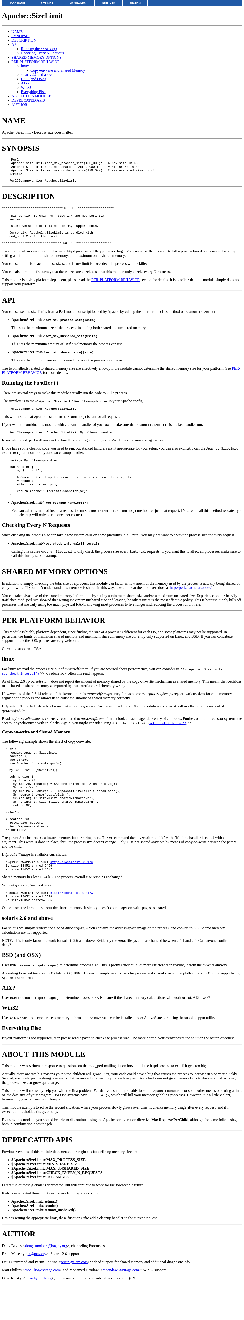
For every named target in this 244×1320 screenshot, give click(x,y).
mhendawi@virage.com (121, 1306)
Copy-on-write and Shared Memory (57, 70)
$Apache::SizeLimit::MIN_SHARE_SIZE (45, 1200)
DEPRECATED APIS (28, 100)
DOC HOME (17, 3)
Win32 (26, 87)
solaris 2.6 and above (37, 75)
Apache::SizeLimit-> (53, 329)
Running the (39, 49)
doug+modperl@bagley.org (46, 1281)
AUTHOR (19, 105)
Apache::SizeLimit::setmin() (34, 1241)
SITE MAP (47, 3)
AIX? (25, 83)
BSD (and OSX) (33, 79)
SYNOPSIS (20, 36)
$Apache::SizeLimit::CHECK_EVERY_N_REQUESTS (56, 1208)
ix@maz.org (37, 1290)
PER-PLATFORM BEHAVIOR (35, 62)
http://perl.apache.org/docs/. (191, 604)
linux (25, 66)
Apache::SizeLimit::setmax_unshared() (43, 1246)
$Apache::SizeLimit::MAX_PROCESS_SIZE (48, 1196)
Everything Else (33, 92)
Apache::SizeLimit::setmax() (34, 1237)
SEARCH (135, 3)
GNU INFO (108, 3)
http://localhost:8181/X (71, 894)
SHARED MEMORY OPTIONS (36, 57)
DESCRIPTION (23, 40)
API (14, 44)
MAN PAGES (78, 3)
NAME (17, 32)
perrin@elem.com (74, 1298)
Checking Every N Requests (42, 53)
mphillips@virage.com (42, 1306)
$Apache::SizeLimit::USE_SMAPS (40, 1213)
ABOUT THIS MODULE (31, 96)
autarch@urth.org (38, 1314)
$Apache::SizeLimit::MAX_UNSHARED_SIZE (50, 1204)
